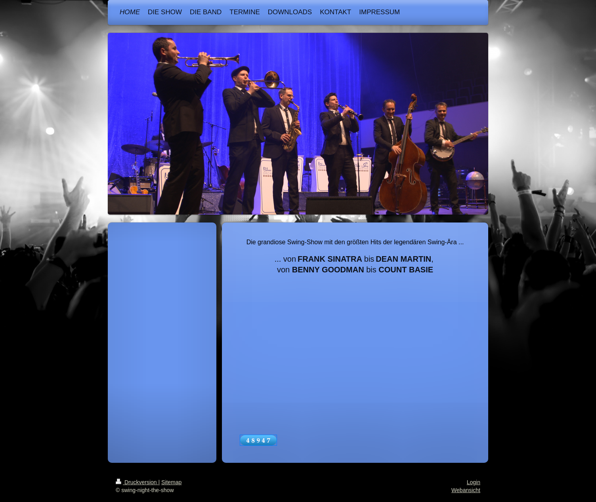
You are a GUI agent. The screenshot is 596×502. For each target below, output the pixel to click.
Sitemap (171, 482)
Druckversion (137, 482)
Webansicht (465, 490)
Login (473, 482)
